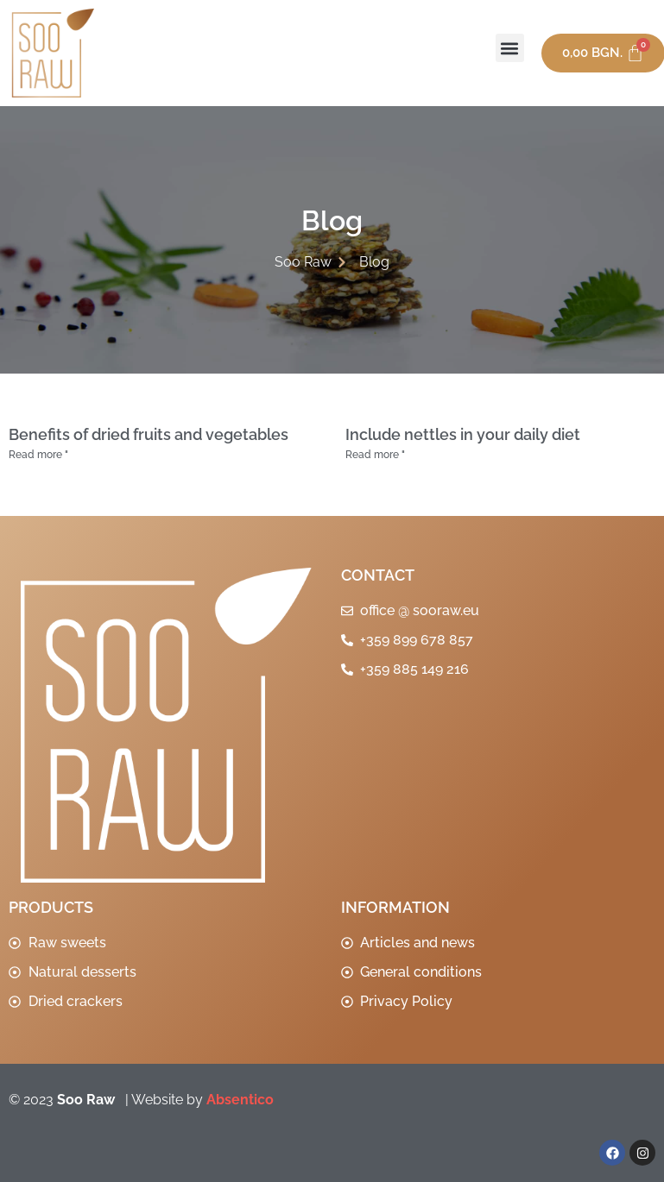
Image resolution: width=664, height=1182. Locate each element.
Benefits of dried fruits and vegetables (148, 434)
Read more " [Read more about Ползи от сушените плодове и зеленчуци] (38, 455)
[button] (510, 48)
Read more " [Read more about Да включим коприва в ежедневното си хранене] (375, 455)
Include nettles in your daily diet (462, 434)
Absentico (240, 1099)
